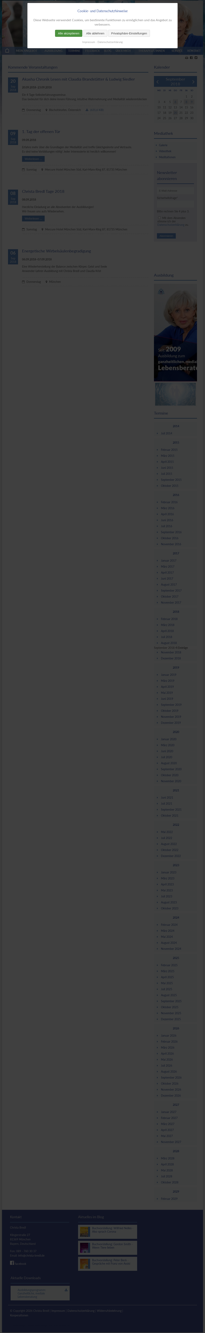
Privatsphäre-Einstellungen (129, 33)
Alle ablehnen (95, 33)
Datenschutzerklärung (110, 42)
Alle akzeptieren (68, 33)
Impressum (88, 42)
